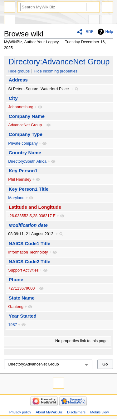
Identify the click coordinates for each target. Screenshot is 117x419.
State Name (22, 297)
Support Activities (23, 270)
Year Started (23, 316)
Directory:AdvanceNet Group (59, 61)
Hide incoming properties (55, 71)
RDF (89, 32)
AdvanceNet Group (25, 125)
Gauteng (15, 307)
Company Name (27, 116)
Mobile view (99, 412)
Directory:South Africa (27, 161)
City (13, 98)
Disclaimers (76, 412)
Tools (107, 20)
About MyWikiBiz (49, 412)
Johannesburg (20, 107)
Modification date (28, 225)
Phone (16, 279)
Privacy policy (20, 412)
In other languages (94, 20)
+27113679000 (21, 288)
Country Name (25, 152)
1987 (12, 325)
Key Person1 (23, 170)
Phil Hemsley (19, 179)
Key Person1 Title (29, 189)
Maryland (16, 198)
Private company (23, 143)
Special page (9, 20)
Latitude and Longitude (35, 207)
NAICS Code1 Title (29, 243)
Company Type (25, 134)
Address (18, 79)
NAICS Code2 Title (29, 261)
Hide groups (19, 71)
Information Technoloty (28, 252)
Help (109, 32)
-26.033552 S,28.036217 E (32, 216)
